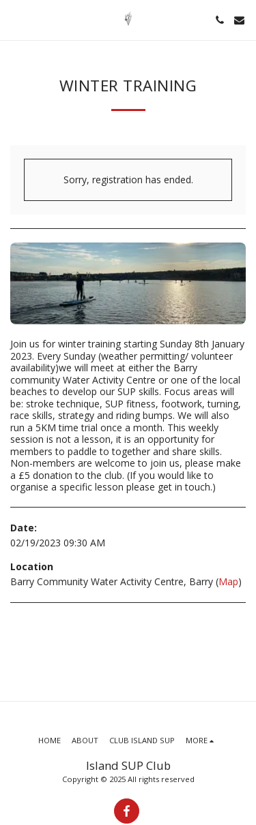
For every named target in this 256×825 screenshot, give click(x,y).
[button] (15, 19)
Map (228, 581)
